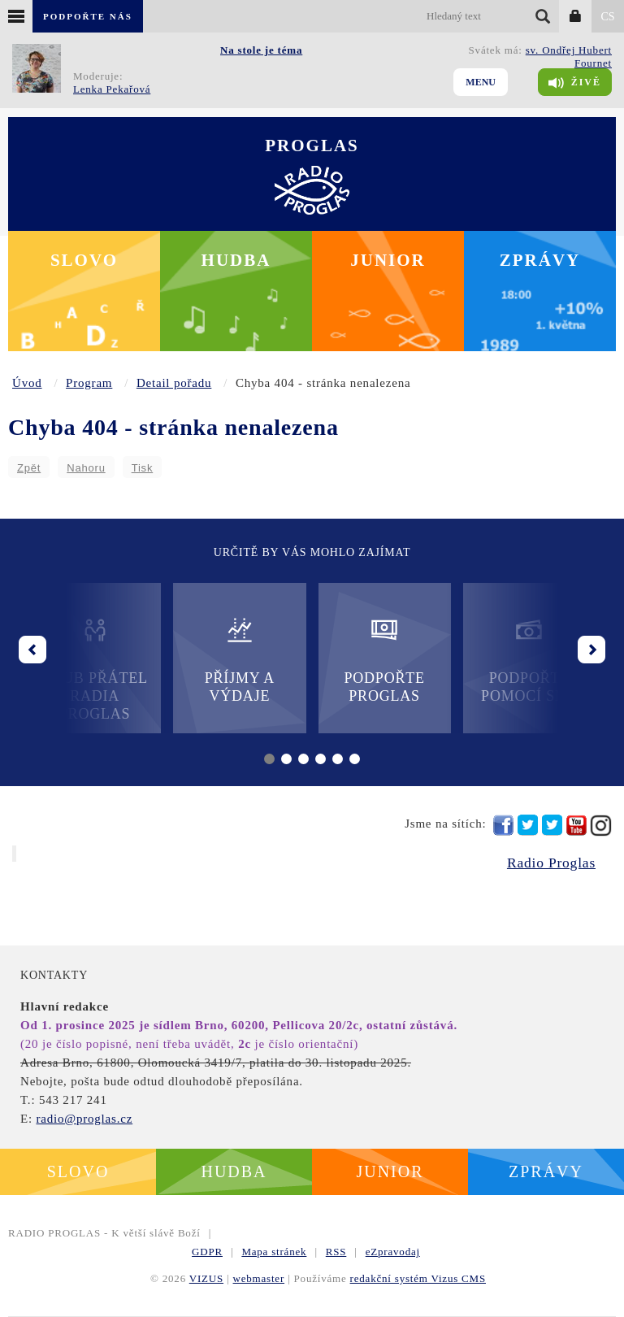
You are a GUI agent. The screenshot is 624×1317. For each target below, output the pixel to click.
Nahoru (86, 468)
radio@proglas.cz (84, 1118)
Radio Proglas (551, 862)
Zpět (29, 468)
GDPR (207, 1251)
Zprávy (540, 260)
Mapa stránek (273, 1251)
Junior (388, 260)
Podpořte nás (87, 16)
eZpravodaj (393, 1251)
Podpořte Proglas (384, 659)
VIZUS (206, 1278)
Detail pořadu (173, 382)
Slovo (84, 260)
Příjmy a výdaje (240, 659)
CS (607, 17)
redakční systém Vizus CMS (418, 1278)
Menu (481, 82)
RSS (336, 1251)
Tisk (143, 468)
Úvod (27, 382)
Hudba (236, 260)
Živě (574, 83)
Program (89, 382)
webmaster (259, 1278)
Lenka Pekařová (111, 89)
